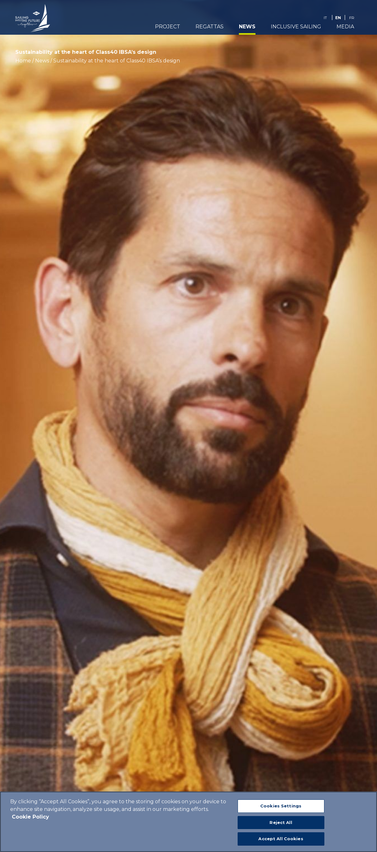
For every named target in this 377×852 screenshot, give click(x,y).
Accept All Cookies (280, 838)
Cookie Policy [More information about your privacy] (30, 817)
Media (345, 28)
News (247, 28)
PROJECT (167, 28)
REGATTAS (210, 28)
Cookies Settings (280, 805)
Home (23, 61)
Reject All (281, 822)
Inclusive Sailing (296, 28)
